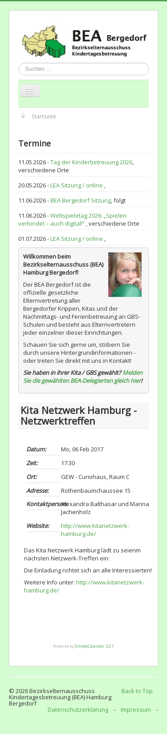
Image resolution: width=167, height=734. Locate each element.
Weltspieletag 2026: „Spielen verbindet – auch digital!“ (72, 219)
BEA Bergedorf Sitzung (80, 200)
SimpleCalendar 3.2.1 (94, 646)
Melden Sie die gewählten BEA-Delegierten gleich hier (83, 377)
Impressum (136, 709)
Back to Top (137, 691)
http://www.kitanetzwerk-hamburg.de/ (95, 530)
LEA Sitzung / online (77, 185)
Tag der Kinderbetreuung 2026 (91, 162)
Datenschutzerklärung (78, 709)
